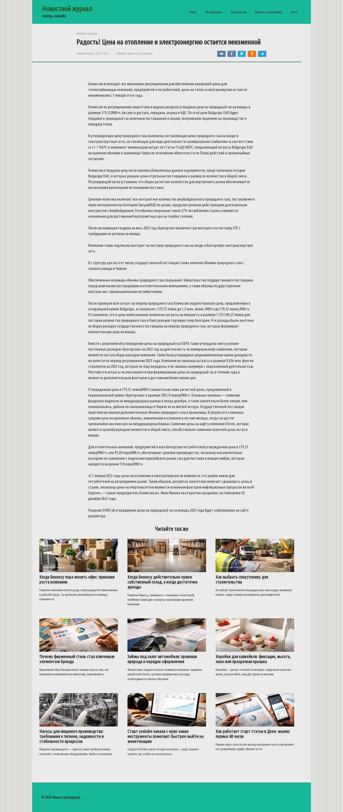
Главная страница (86, 33)
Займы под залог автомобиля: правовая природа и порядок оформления (162, 659)
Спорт (193, 12)
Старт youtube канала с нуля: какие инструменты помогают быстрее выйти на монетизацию (165, 736)
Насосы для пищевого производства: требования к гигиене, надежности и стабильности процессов (71, 736)
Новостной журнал (67, 9)
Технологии (239, 12)
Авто (294, 12)
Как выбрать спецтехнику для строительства (242, 579)
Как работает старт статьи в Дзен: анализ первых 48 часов (253, 734)
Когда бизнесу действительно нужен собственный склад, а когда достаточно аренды (162, 582)
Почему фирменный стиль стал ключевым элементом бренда (76, 659)
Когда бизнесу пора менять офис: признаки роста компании (77, 579)
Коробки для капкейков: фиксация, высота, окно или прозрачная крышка (253, 659)
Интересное (214, 12)
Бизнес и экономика (268, 12)
